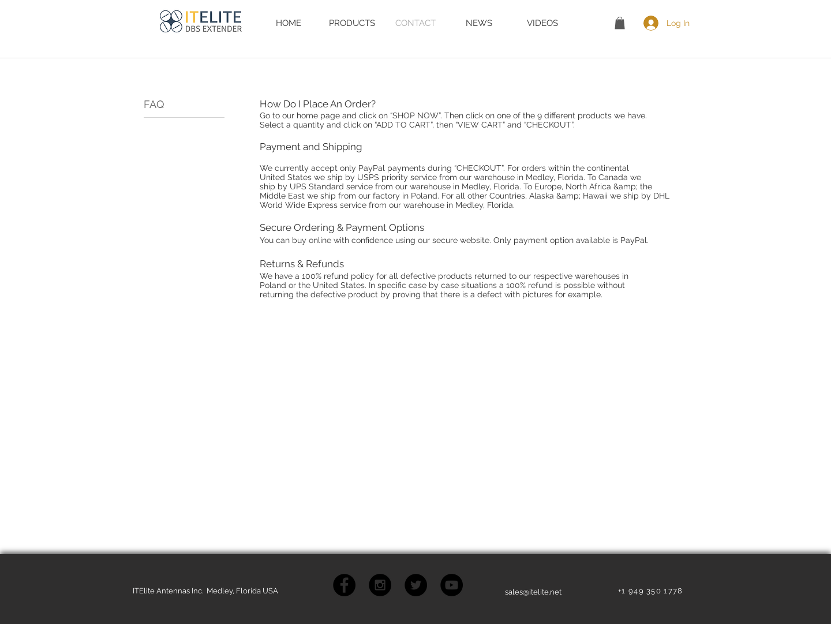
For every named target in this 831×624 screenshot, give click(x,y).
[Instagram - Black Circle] (380, 585)
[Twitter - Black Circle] (416, 585)
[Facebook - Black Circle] (344, 585)
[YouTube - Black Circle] (451, 585)
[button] (620, 23)
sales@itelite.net (533, 592)
